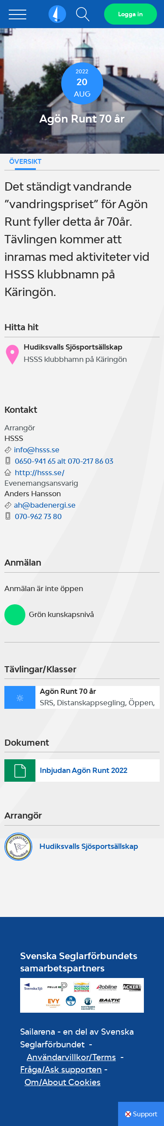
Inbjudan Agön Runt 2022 (83, 770)
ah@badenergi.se (45, 505)
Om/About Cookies (62, 1082)
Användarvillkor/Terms (71, 1057)
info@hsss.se (36, 449)
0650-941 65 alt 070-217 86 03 (64, 461)
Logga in (130, 14)
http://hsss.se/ (40, 472)
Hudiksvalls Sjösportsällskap (88, 846)
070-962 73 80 (38, 516)
